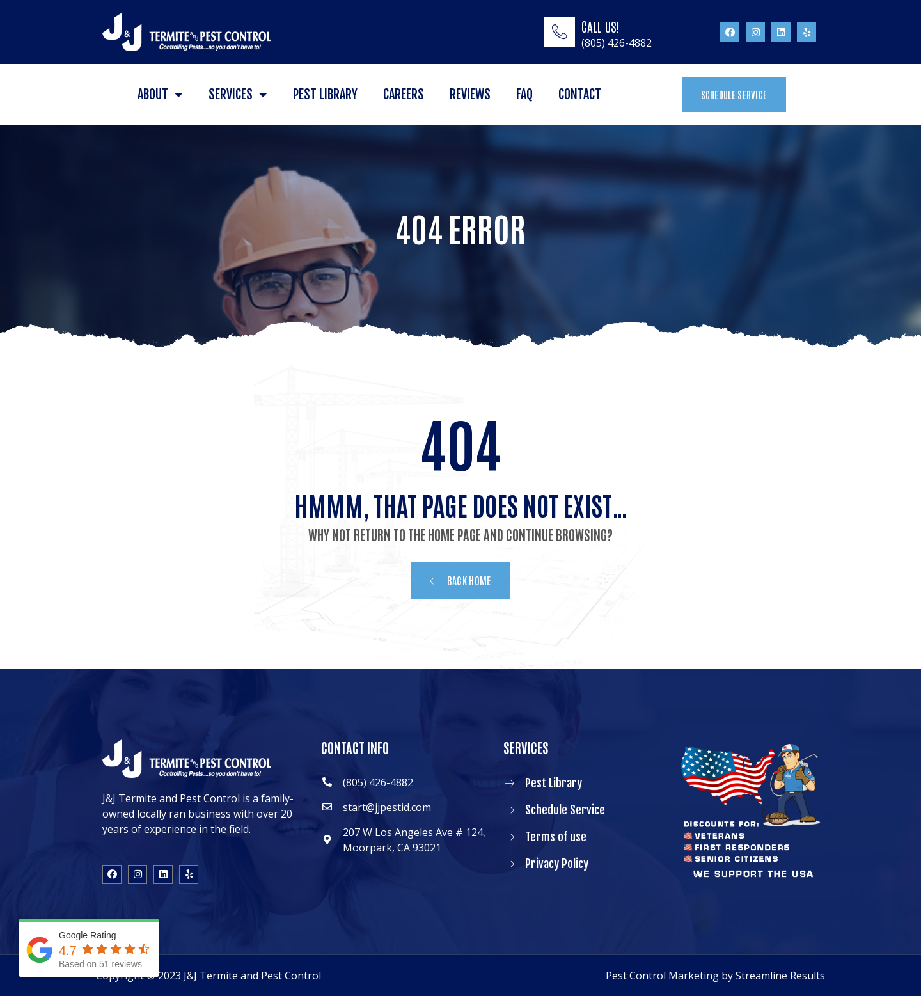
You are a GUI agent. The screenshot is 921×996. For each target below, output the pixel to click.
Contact (579, 94)
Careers (403, 94)
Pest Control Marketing (662, 975)
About (160, 94)
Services (238, 94)
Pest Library (325, 94)
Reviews (470, 94)
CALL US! (600, 26)
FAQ (524, 94)
